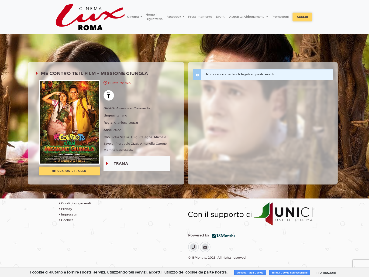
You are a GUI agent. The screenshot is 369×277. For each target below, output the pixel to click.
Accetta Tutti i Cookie (250, 272)
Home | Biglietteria (154, 17)
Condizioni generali (75, 203)
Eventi (220, 17)
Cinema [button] (133, 17)
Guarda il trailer (69, 171)
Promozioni (280, 17)
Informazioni (325, 272)
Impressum (68, 214)
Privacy (65, 209)
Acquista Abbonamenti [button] (247, 17)
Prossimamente (200, 17)
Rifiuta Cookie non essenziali (289, 272)
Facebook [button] (174, 17)
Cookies (66, 220)
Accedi (302, 17)
